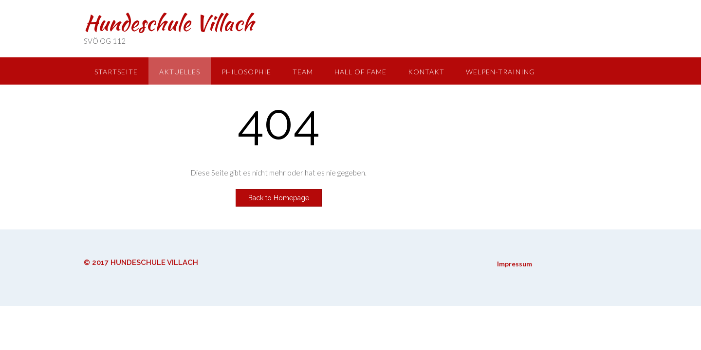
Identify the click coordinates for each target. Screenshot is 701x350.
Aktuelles (179, 72)
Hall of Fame (360, 72)
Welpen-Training (500, 72)
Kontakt (426, 72)
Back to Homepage (278, 198)
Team (303, 72)
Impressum (514, 264)
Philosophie (246, 72)
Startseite (116, 72)
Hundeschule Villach (169, 22)
